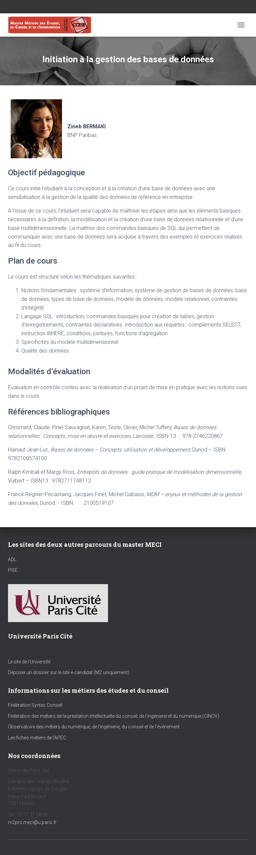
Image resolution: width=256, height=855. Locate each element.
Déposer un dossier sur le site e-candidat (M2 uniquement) (68, 672)
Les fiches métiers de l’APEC (37, 737)
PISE (13, 570)
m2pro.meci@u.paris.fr (32, 822)
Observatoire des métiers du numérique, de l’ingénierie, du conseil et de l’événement (94, 726)
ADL (12, 559)
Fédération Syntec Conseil (35, 705)
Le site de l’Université (29, 661)
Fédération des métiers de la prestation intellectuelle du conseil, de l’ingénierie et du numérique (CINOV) (113, 716)
